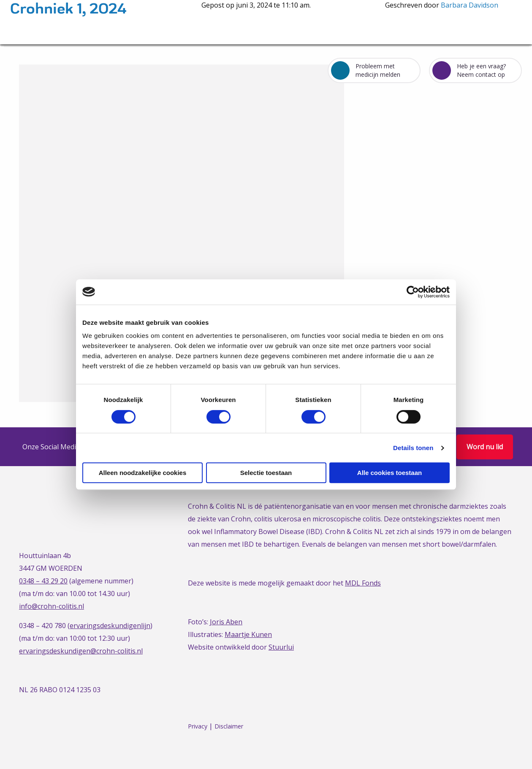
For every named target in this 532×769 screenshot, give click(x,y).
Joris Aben (226, 621)
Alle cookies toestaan (389, 472)
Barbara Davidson (469, 5)
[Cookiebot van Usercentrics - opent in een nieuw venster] (413, 292)
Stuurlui (281, 647)
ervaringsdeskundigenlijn (110, 625)
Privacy (197, 726)
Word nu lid (485, 446)
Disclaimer (228, 726)
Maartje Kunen (248, 634)
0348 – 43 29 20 (43, 581)
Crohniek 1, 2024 (68, 9)
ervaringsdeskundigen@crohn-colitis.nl (81, 651)
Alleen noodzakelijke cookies (143, 472)
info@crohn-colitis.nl (51, 606)
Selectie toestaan (266, 472)
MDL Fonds (363, 583)
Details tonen (413, 447)
